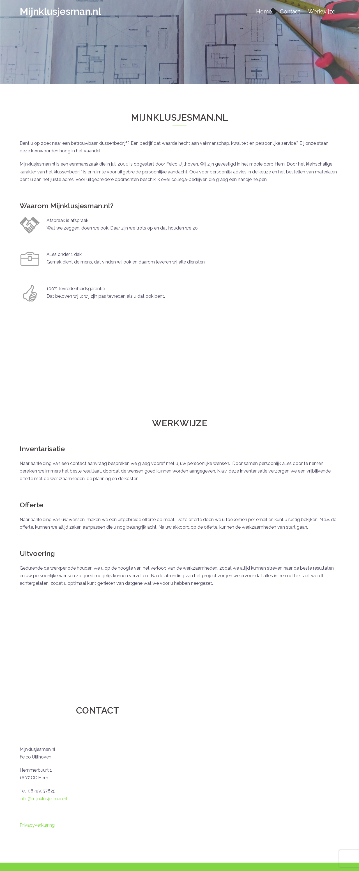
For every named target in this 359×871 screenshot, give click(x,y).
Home (264, 11)
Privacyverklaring (37, 825)
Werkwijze (321, 11)
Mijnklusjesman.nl (60, 11)
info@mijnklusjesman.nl (43, 798)
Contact (290, 11)
